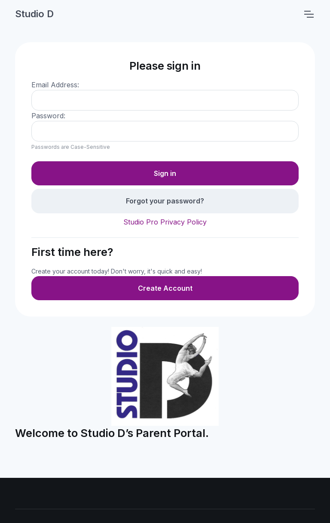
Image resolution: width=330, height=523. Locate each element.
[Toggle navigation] (308, 14)
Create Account (165, 288)
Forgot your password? (165, 201)
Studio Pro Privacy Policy (165, 222)
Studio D (34, 13)
